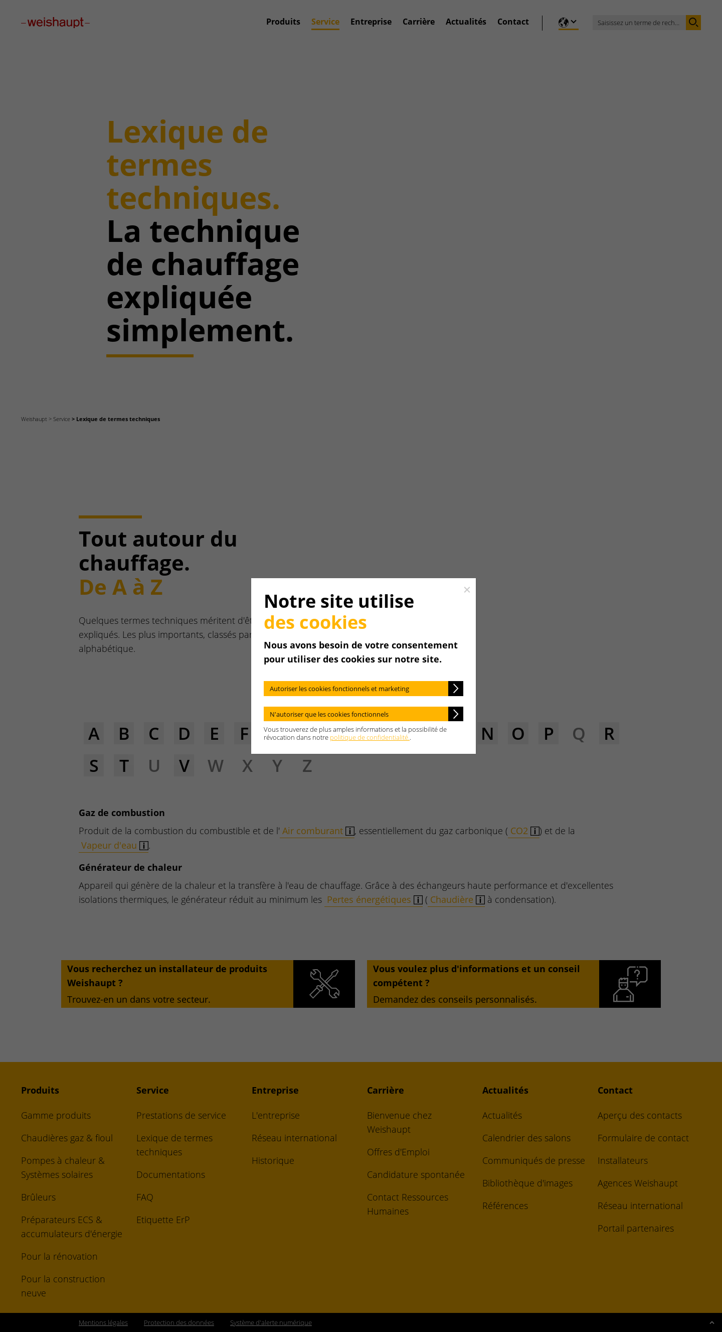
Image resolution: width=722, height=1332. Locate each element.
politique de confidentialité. (370, 737)
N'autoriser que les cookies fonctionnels (329, 714)
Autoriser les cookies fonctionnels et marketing (339, 688)
